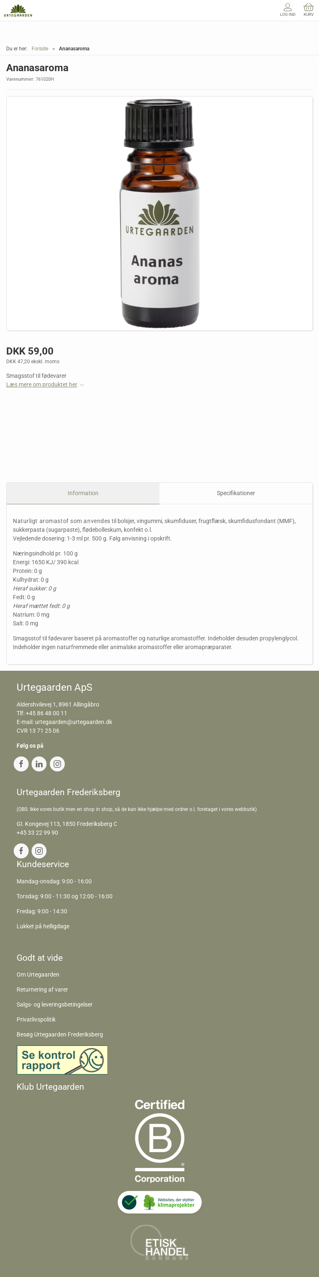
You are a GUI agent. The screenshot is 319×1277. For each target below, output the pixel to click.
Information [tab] (83, 493)
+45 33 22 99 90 (37, 832)
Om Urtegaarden (38, 974)
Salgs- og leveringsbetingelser (55, 1004)
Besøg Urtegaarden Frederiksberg (60, 1034)
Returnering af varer (42, 989)
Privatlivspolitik (36, 1019)
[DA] (18, 10)
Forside (40, 49)
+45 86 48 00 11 (46, 713)
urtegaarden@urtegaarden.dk (73, 722)
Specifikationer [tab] (236, 493)
